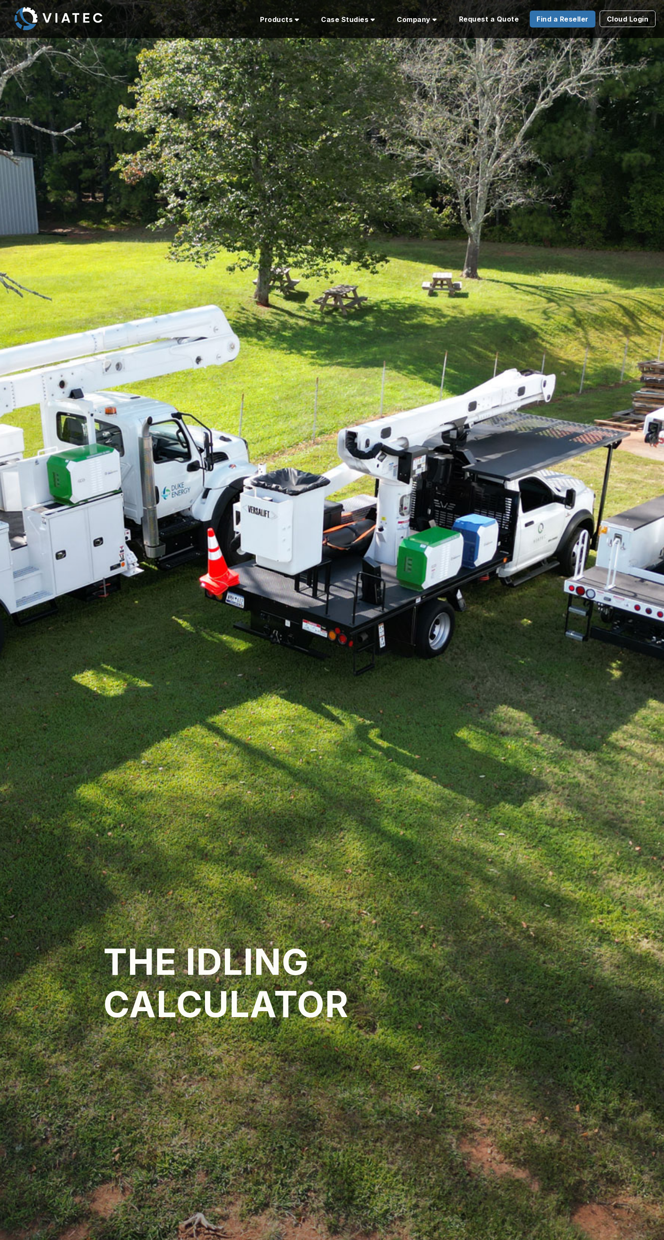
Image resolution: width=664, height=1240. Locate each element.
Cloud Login (628, 19)
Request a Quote (489, 19)
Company (417, 19)
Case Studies (348, 19)
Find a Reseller (563, 19)
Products (279, 19)
